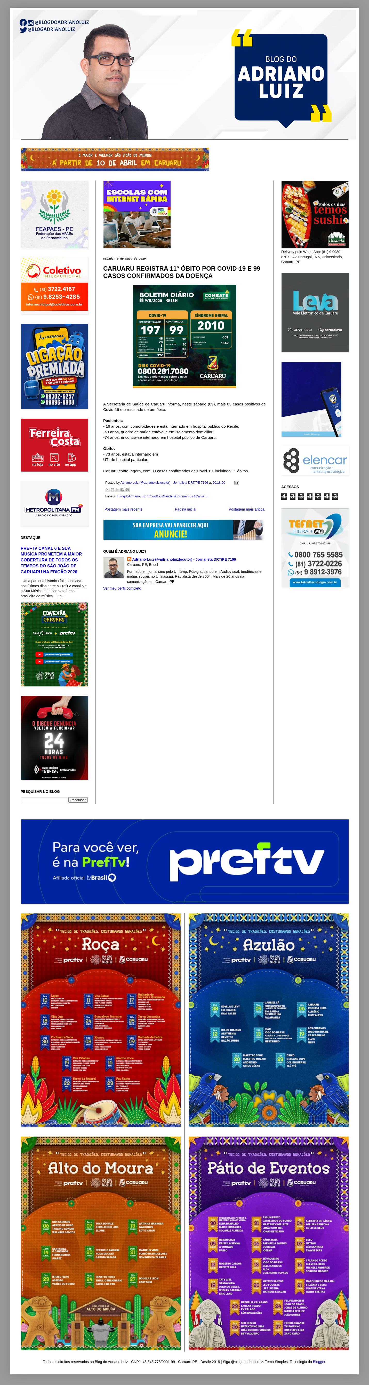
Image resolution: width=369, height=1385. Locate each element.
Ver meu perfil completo (122, 588)
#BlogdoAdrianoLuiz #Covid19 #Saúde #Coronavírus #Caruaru (162, 496)
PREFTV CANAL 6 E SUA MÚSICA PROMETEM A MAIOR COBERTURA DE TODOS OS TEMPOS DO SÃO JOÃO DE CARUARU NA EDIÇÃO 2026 (51, 560)
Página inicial (185, 509)
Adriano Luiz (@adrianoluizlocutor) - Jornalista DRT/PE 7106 (184, 559)
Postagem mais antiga (246, 509)
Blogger (319, 1362)
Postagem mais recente (123, 509)
